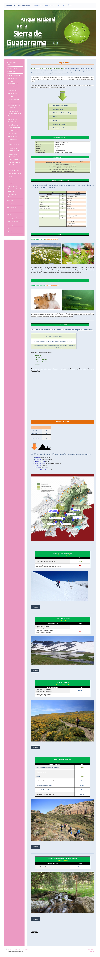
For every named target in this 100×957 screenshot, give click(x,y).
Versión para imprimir (13, 949)
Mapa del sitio (25, 949)
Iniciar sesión (90, 949)
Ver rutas (35, 607)
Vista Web (91, 951)
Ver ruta (35, 670)
